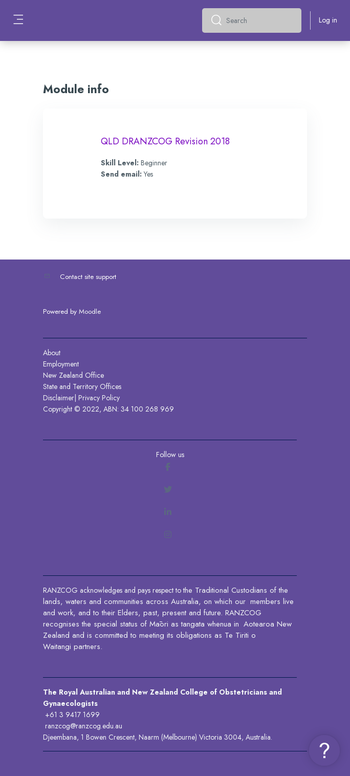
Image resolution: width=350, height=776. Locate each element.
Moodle (90, 311)
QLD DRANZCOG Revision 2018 (165, 141)
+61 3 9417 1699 (72, 714)
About (51, 353)
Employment (61, 364)
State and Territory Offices (82, 386)
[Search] (259, 20)
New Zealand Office (73, 375)
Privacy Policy (99, 398)
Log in (328, 20)
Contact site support (88, 277)
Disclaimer (58, 398)
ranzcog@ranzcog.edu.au (83, 726)
